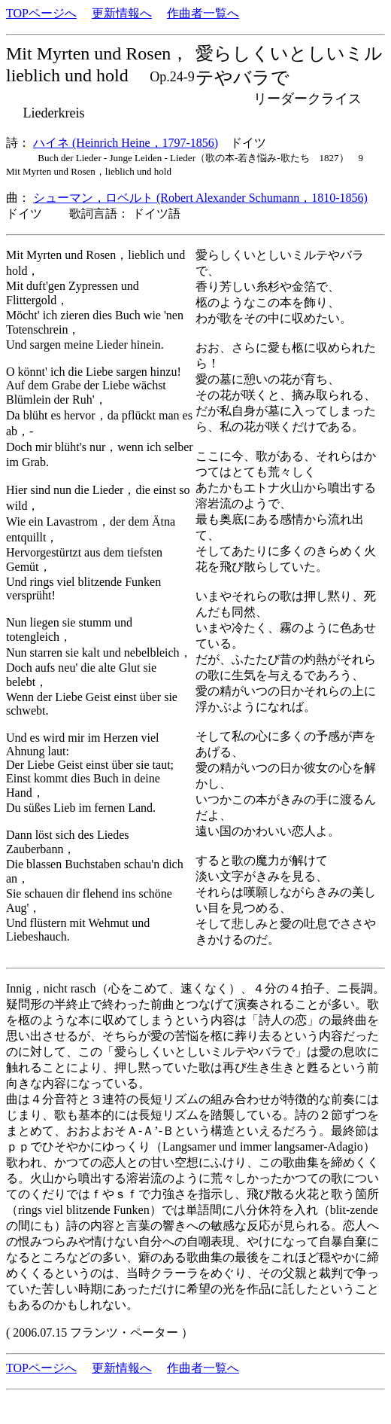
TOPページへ (41, 13)
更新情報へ (122, 13)
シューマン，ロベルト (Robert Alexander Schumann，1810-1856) (200, 197)
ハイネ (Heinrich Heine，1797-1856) (125, 142)
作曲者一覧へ (203, 13)
